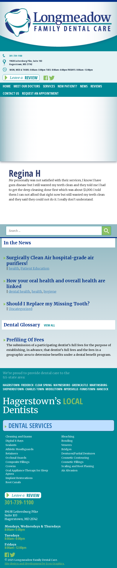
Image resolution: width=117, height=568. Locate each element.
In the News (17, 243)
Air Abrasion (69, 470)
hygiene (50, 291)
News (84, 86)
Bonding (67, 440)
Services (49, 86)
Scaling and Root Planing (77, 466)
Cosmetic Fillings (72, 462)
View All (49, 325)
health (14, 268)
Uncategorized (20, 309)
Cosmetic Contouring (75, 457)
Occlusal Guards (16, 457)
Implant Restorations (19, 478)
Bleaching (67, 436)
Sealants (11, 445)
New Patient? (67, 86)
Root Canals (13, 482)
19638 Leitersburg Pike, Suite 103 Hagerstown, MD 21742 (25, 62)
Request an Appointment (40, 93)
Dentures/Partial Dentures (78, 453)
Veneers (66, 445)
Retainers (12, 453)
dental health (19, 291)
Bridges (66, 449)
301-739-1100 (15, 55)
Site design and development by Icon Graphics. (34, 563)
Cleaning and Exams (19, 436)
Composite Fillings (17, 462)
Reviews (96, 86)
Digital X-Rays (14, 440)
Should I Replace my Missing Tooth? (47, 304)
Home (7, 86)
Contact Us (11, 93)
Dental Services (28, 425)
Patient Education (35, 268)
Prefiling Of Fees (25, 340)
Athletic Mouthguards (19, 449)
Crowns (11, 466)
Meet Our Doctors (27, 86)
